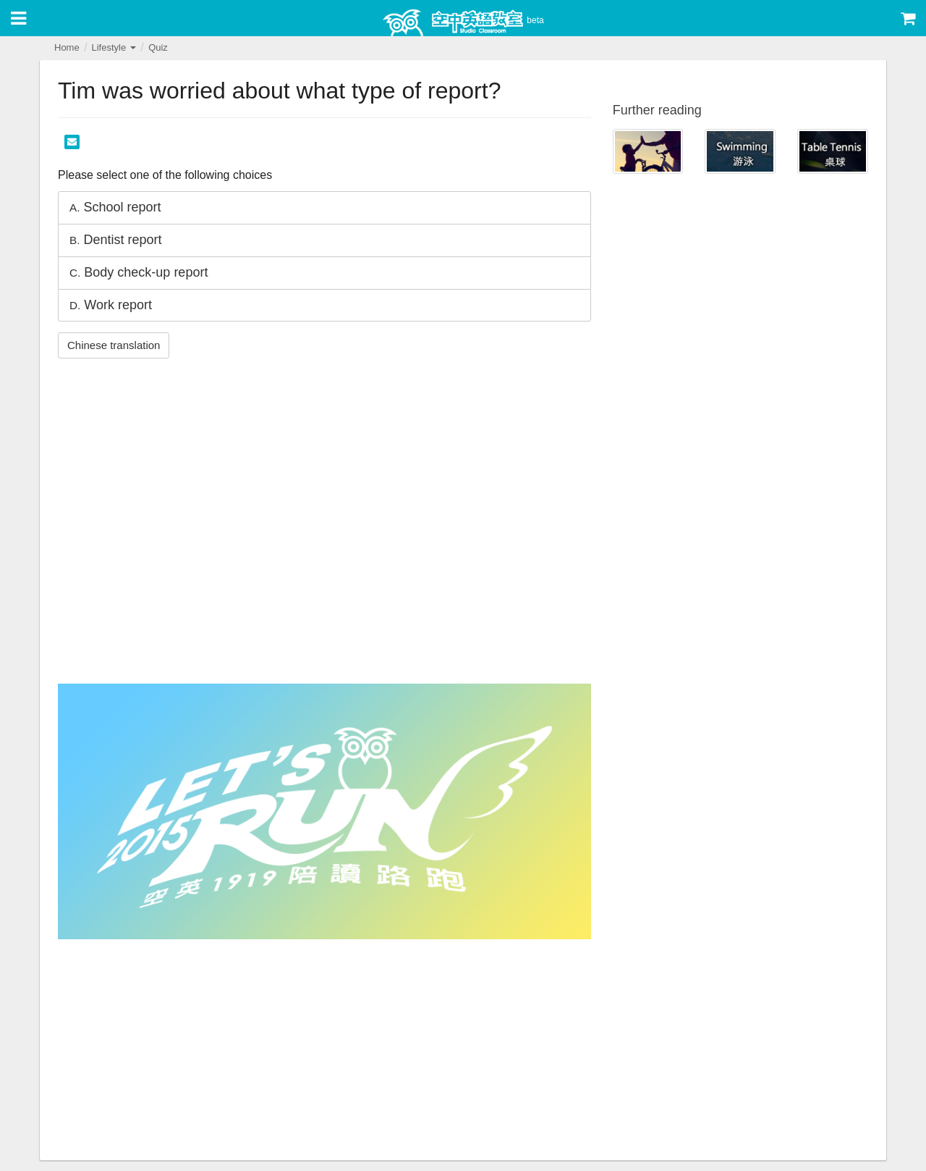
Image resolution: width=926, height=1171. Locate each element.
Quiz (158, 47)
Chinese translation (113, 345)
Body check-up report (138, 272)
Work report (110, 305)
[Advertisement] (324, 1051)
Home (67, 47)
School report (115, 207)
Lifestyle (113, 47)
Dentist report (115, 239)
